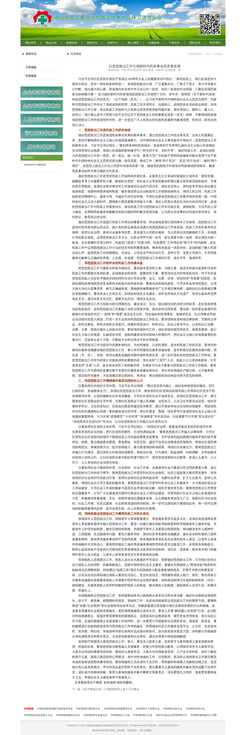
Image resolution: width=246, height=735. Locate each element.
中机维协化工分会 (120, 715)
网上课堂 (133, 42)
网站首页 (30, 42)
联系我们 (215, 42)
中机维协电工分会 (142, 715)
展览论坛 (92, 42)
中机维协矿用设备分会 (88, 708)
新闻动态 (71, 42)
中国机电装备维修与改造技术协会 (55, 708)
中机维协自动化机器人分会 (38, 715)
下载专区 (174, 42)
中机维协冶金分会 (172, 708)
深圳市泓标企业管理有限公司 (171, 715)
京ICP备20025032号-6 (169, 725)
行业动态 (30, 75)
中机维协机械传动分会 (68, 715)
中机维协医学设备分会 (95, 715)
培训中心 (112, 42)
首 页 (208, 54)
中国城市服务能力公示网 (203, 715)
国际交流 (194, 42)
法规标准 (153, 42)
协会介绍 (51, 42)
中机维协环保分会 (195, 708)
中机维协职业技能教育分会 (118, 708)
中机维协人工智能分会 (148, 708)
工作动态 (30, 67)
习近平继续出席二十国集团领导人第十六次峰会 (110, 689)
